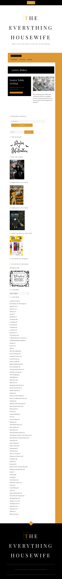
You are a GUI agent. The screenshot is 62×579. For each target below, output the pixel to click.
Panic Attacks (13, 443)
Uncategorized (14, 503)
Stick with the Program (16, 495)
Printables (12, 459)
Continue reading (16, 92)
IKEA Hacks (13, 409)
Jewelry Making (14, 414)
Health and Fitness (15, 388)
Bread (11, 314)
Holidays (12, 401)
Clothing (12, 327)
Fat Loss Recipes (14, 353)
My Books (22, 59)
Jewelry (12, 411)
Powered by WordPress (22, 569)
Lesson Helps (13, 419)
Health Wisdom (14, 390)
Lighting (12, 422)
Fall (11, 348)
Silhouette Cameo (15, 482)
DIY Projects (13, 335)
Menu (31, 2)
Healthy (12, 393)
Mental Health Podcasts (16, 432)
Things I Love (13, 501)
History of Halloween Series (17, 398)
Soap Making (13, 487)
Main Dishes (13, 427)
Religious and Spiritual (16, 469)
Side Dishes (13, 480)
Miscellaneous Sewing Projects (18, 437)
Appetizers (13, 306)
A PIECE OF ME (14, 301)
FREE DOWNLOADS (15, 364)
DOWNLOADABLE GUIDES (17, 340)
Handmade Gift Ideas (15, 385)
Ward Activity (13, 514)
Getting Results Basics (16, 369)
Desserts (12, 332)
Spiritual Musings (15, 493)
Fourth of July (13, 361)
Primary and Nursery (15, 456)
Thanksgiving (14, 498)
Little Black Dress (15, 424)
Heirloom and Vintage (16, 395)
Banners (12, 309)
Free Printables (14, 367)
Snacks (12, 485)
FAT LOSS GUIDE (14, 351)
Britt (36, 569)
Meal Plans (13, 430)
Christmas (14, 59)
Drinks (12, 343)
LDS (11, 416)
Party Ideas (13, 451)
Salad (11, 472)
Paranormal (13, 448)
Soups (11, 490)
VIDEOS (12, 511)
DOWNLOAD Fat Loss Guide (17, 338)
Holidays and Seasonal (16, 403)
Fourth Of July (14, 359)
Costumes (12, 330)
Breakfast (12, 316)
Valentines (13, 509)
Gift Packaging (14, 374)
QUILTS (12, 461)
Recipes (29, 59)
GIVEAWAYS (13, 377)
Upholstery (13, 506)
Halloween (13, 380)
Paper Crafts (13, 445)
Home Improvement (15, 406)
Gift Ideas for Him (15, 372)
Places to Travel (14, 453)
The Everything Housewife (31, 28)
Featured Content (14, 356)
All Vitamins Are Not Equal (17, 303)
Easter (16, 89)
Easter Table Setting (17, 82)
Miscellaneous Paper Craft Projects (19, 435)
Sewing (12, 474)
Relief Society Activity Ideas (17, 466)
